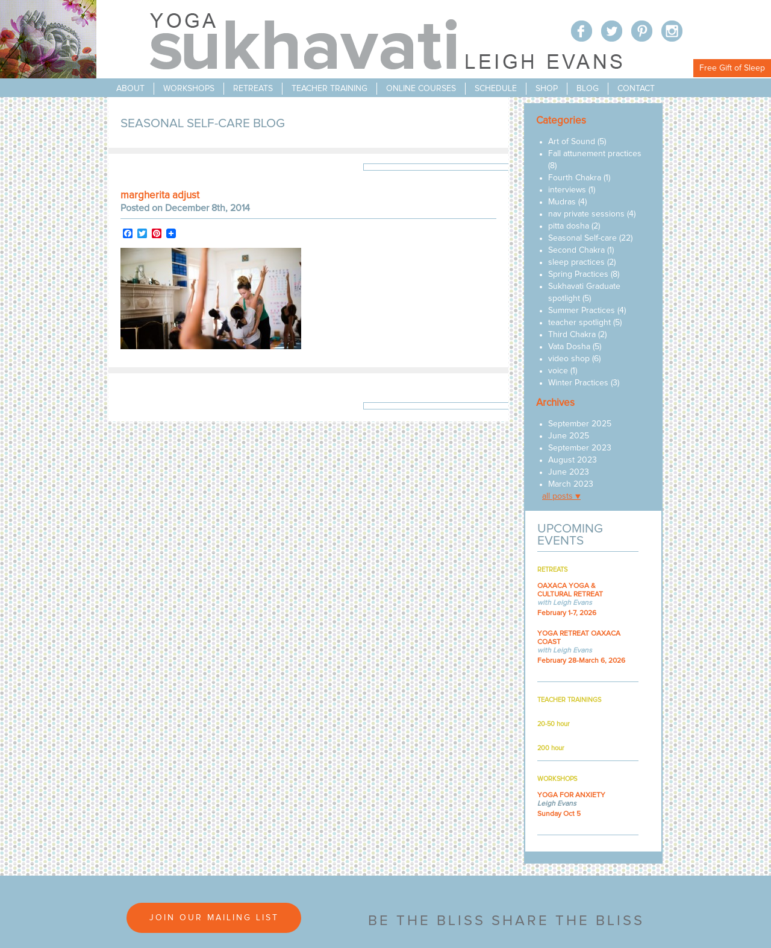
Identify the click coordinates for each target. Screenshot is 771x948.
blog (587, 88)
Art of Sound (571, 141)
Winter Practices (578, 383)
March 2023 (570, 484)
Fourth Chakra (574, 178)
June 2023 (568, 472)
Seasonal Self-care (582, 238)
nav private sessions (586, 214)
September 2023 (579, 448)
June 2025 (568, 436)
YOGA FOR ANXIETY (571, 795)
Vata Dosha (569, 347)
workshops (188, 88)
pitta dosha (568, 226)
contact (636, 88)
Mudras (562, 202)
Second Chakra (576, 250)
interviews (567, 190)
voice (558, 371)
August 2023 (572, 460)
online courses (421, 88)
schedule (496, 88)
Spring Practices (578, 274)
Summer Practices (581, 310)
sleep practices (576, 262)
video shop (569, 359)
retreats (253, 88)
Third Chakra (572, 334)
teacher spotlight (579, 322)
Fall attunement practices (594, 154)
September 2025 (579, 424)
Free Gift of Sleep (732, 68)
